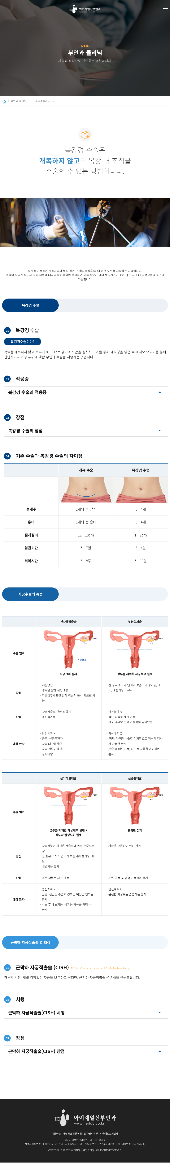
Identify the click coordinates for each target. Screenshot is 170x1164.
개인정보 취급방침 (72, 1135)
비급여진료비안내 (109, 1135)
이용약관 (56, 1135)
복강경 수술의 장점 (25, 432)
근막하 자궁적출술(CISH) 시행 (36, 1014)
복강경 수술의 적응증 (27, 393)
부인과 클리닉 (22, 101)
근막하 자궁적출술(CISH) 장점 (36, 1052)
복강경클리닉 (61, 101)
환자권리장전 (91, 1135)
